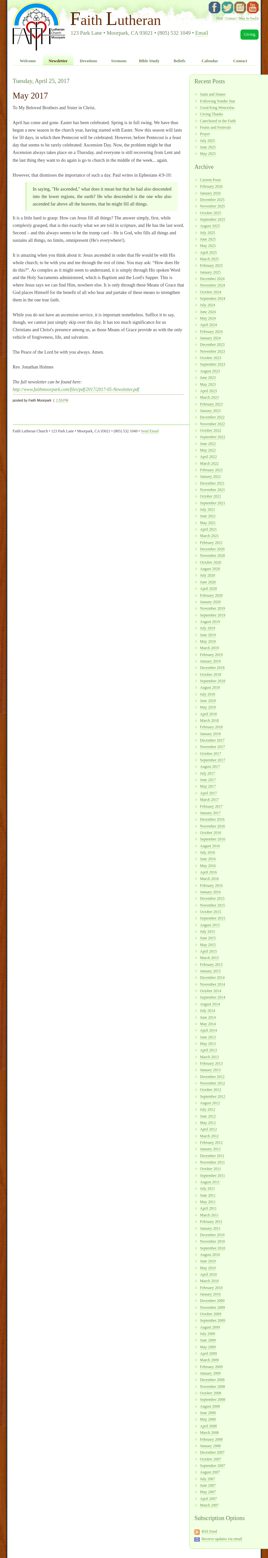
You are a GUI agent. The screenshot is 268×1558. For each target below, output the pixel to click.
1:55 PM (62, 400)
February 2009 (211, 1367)
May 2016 (208, 865)
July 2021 (207, 509)
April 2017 (208, 793)
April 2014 (208, 1030)
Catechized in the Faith (218, 121)
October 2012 (210, 1089)
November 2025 (212, 206)
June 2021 (208, 516)
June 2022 (208, 443)
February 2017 (211, 806)
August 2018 (210, 687)
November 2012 (212, 1083)
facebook (214, 7)
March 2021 (209, 535)
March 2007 (209, 1505)
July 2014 (207, 1010)
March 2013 (209, 1057)
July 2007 (207, 1479)
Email (201, 33)
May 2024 (208, 318)
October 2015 (210, 911)
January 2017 (210, 813)
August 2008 (210, 1406)
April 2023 (208, 391)
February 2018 (211, 727)
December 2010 (212, 1235)
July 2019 (207, 628)
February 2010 (211, 1287)
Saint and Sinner (213, 94)
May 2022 (208, 450)
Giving (249, 34)
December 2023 (212, 344)
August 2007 (210, 1472)
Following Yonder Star (217, 101)
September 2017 (212, 760)
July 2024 (207, 305)
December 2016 (212, 819)
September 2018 (212, 681)
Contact (231, 18)
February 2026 (211, 186)
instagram (240, 7)
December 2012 (212, 1076)
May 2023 (208, 384)
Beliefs (179, 61)
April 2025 (208, 252)
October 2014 (210, 991)
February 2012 (211, 1142)
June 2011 (208, 1195)
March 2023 (209, 397)
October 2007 (210, 1459)
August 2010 (210, 1254)
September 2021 (212, 503)
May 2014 (208, 1024)
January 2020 (210, 602)
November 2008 (212, 1386)
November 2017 (212, 746)
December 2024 (212, 278)
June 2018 (208, 700)
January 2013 (210, 1070)
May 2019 (208, 641)
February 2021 (211, 542)
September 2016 (212, 839)
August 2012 (210, 1103)
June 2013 (208, 1037)
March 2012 (209, 1136)
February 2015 (211, 964)
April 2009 (208, 1353)
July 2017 (207, 773)
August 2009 (210, 1327)
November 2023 (212, 351)
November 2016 (212, 826)
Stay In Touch (249, 18)
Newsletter (58, 61)
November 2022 (212, 424)
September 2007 (212, 1465)
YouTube (253, 7)
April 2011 (208, 1208)
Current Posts (210, 180)
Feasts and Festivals (215, 127)
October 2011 (210, 1168)
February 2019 (211, 654)
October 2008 (210, 1393)
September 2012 (212, 1096)
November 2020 (212, 555)
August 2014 (210, 1004)
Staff (219, 18)
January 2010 (210, 1294)
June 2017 (208, 780)
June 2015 (208, 938)
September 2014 (212, 997)
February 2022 (211, 470)
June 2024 (208, 312)
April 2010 (208, 1274)
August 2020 (210, 569)
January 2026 (210, 193)
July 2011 (207, 1188)
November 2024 (212, 285)
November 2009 (212, 1307)
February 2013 (211, 1063)
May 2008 (208, 1419)
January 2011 (210, 1228)
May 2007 (208, 1492)
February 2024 (211, 331)
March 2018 (209, 720)
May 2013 (208, 1043)
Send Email (150, 431)
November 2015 (212, 905)
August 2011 (210, 1182)
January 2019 (210, 661)
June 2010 (208, 1261)
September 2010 (212, 1248)
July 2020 (207, 575)
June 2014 (208, 1017)
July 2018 (207, 694)
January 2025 (210, 272)
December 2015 (212, 898)
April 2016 (208, 872)
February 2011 (211, 1221)
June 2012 (208, 1116)
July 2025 (207, 140)
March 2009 (209, 1360)
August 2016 (210, 846)
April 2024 (208, 324)
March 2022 (209, 463)
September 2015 (212, 918)
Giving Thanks (211, 114)
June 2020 (208, 582)
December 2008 (212, 1379)
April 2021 (208, 529)
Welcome (28, 61)
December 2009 (212, 1300)
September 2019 (212, 615)
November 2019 (212, 608)
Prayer (205, 134)
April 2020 (208, 588)
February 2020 (211, 595)
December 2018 (212, 667)
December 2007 (212, 1452)
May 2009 (208, 1347)
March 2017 (209, 799)
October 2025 (210, 213)
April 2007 (208, 1498)
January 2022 (210, 476)
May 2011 (208, 1202)
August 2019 (210, 621)
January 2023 (210, 410)
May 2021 (208, 523)
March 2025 (209, 259)
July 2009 (207, 1333)
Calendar (210, 61)
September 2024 (212, 298)
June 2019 (208, 635)
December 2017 (212, 740)
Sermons (119, 61)
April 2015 (208, 951)
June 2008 (208, 1413)
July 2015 (207, 931)
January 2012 (210, 1149)
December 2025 (212, 199)
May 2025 (208, 153)
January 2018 (210, 734)
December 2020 (212, 549)
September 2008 (212, 1399)
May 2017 (208, 786)
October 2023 (210, 358)
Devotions (88, 61)
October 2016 (210, 832)
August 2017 (210, 766)
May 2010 (208, 1268)
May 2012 (208, 1122)
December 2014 (212, 977)
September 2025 (212, 219)
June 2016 (208, 859)
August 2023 (210, 371)
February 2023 (211, 404)
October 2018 (210, 674)
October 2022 (210, 430)
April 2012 (208, 1129)
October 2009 (210, 1314)
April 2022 (208, 456)
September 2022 (212, 437)
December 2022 (212, 417)
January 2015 (210, 971)
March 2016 (209, 878)
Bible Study (149, 61)
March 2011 (209, 1215)
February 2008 (211, 1439)
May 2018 (208, 707)
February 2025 (211, 265)
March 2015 (209, 957)
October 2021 (210, 496)
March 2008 (209, 1432)
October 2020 (210, 562)
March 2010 (209, 1281)
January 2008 (210, 1446)
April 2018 (208, 714)
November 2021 (212, 489)
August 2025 (210, 226)
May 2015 (208, 945)
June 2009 (208, 1340)
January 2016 (210, 892)
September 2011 (212, 1175)
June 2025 (208, 147)
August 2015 (210, 925)
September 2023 (212, 364)
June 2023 (208, 377)
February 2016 (211, 885)
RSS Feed (209, 1531)
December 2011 (212, 1156)
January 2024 (210, 338)
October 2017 (210, 753)
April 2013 (208, 1050)
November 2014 (212, 984)
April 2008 (208, 1426)
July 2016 (207, 852)
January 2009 (210, 1373)
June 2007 (208, 1485)
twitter (227, 7)
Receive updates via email (222, 1539)
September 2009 (212, 1320)
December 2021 (212, 483)
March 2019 (209, 648)
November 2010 (212, 1241)
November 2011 (212, 1162)
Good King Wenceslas (217, 107)
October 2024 (210, 292)
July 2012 (207, 1109)
